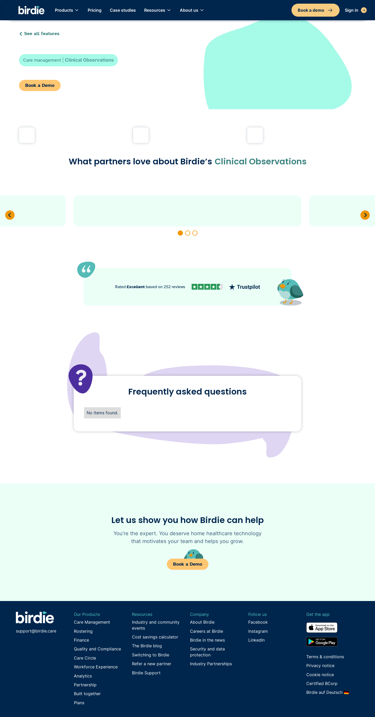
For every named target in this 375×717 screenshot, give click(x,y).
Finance (81, 640)
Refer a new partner (151, 663)
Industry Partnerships (211, 663)
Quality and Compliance (97, 648)
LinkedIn (256, 640)
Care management (42, 60)
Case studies (123, 10)
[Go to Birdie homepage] (35, 617)
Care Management (92, 622)
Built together (87, 693)
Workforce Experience (96, 666)
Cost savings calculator (155, 637)
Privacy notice (320, 665)
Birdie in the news (207, 640)
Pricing (94, 10)
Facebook (258, 622)
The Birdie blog (147, 645)
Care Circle (85, 658)
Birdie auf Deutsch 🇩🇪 (327, 692)
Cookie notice (320, 674)
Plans (79, 702)
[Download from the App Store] (332, 629)
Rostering (83, 631)
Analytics (83, 676)
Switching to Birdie (150, 654)
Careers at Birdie (206, 631)
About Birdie (202, 622)
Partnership (85, 684)
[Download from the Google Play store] (332, 642)
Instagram (258, 631)
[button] (67, 10)
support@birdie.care (36, 631)
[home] (31, 10)
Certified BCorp (322, 683)
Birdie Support (146, 672)
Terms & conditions (325, 656)
